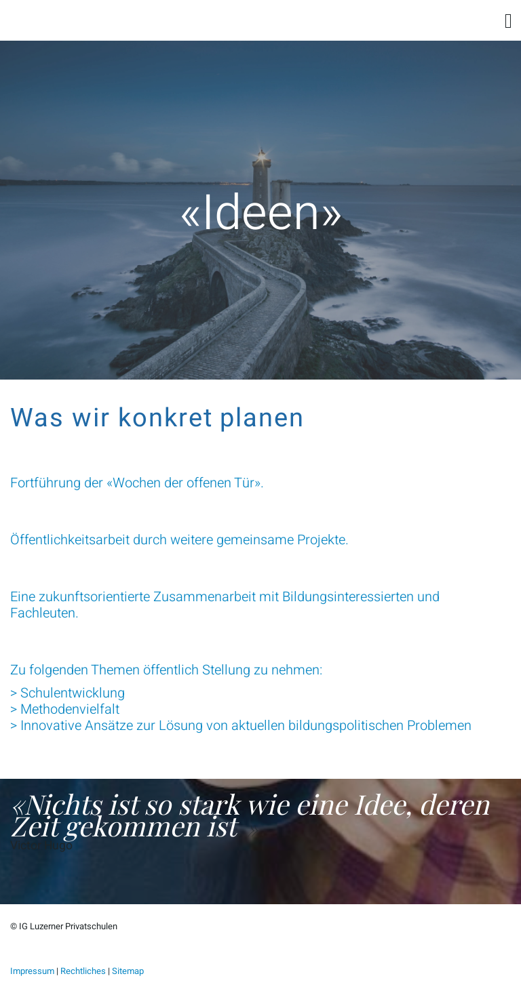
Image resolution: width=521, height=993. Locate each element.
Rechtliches (83, 971)
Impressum (32, 971)
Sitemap (128, 971)
